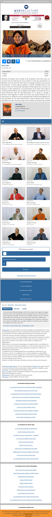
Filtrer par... (26, 269)
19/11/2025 (5, 140)
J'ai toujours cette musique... (26, 486)
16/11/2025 (29, 140)
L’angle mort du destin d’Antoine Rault (26, 414)
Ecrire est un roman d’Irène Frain (26, 455)
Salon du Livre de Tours (26, 445)
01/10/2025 (5, 221)
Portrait (42, 1)
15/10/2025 (5, 201)
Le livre (47, 1)
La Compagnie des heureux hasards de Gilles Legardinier (26, 387)
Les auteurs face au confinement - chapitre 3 (26, 435)
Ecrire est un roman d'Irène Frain (12, 1)
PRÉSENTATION (7, 308)
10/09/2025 (30, 241)
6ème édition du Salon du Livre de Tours (26, 390)
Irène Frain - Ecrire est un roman (17, 305)
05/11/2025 (29, 161)
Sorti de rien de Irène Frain (26, 442)
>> (18, 253)
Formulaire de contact (26, 290)
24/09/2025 (30, 221)
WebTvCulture (27, 1)
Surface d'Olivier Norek (26, 483)
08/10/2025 (30, 201)
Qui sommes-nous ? (26, 299)
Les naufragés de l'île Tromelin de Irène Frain (26, 458)
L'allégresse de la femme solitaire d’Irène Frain (26, 452)
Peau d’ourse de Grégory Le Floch (26, 417)
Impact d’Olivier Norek (26, 480)
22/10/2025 (30, 181)
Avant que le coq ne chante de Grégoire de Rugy (26, 397)
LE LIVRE (24, 308)
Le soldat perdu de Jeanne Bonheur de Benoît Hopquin (26, 394)
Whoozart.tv (5, 377)
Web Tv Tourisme (7, 371)
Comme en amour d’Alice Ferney (26, 407)
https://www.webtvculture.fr (10, 366)
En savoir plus (35, 515)
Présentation (35, 1)
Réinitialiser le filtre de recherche (26, 275)
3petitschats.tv (6, 375)
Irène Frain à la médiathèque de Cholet (26, 448)
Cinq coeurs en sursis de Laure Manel (26, 470)
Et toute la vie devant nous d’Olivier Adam (26, 404)
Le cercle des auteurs (26, 282)
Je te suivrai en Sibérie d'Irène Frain (26, 438)
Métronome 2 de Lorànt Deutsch (26, 490)
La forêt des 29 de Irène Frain (26, 493)
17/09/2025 (5, 241)
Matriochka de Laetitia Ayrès (26, 476)
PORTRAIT (17, 308)
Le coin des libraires (26, 286)
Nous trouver (26, 294)
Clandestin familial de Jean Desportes (26, 400)
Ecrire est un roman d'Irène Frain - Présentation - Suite (18, 325)
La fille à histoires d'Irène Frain (26, 432)
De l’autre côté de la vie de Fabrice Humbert (26, 410)
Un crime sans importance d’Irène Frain (26, 428)
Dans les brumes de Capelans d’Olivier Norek (26, 473)
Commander (21, 111)
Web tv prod (36, 366)
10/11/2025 (5, 161)
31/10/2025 (5, 181)
